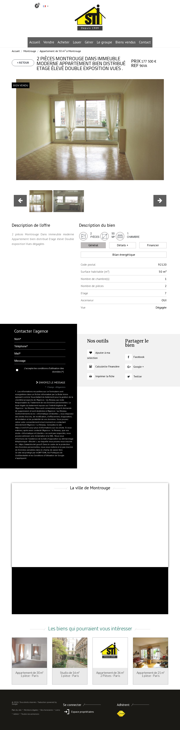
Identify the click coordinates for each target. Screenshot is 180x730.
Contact (145, 42)
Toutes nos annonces (30, 714)
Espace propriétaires (78, 711)
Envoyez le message (50, 382)
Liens (57, 710)
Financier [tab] (153, 245)
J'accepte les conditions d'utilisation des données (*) (44, 370)
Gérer (89, 42)
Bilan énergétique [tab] (123, 255)
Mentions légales (31, 710)
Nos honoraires (46, 710)
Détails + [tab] (122, 245)
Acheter (63, 42)
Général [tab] (93, 245)
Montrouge (29, 51)
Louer (77, 42)
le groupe (104, 42)
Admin (16, 714)
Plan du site (17, 710)
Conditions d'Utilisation (44, 455)
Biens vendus (125, 42)
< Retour (23, 62)
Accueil (34, 42)
